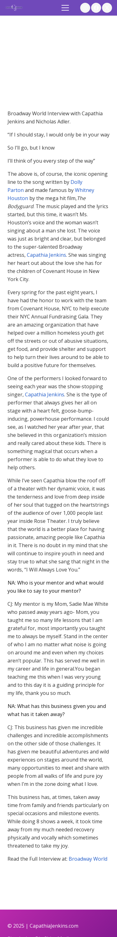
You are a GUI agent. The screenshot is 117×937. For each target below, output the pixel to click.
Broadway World (88, 858)
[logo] (14, 8)
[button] (65, 8)
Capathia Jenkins (46, 254)
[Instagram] (85, 8)
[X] (107, 8)
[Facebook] (96, 8)
